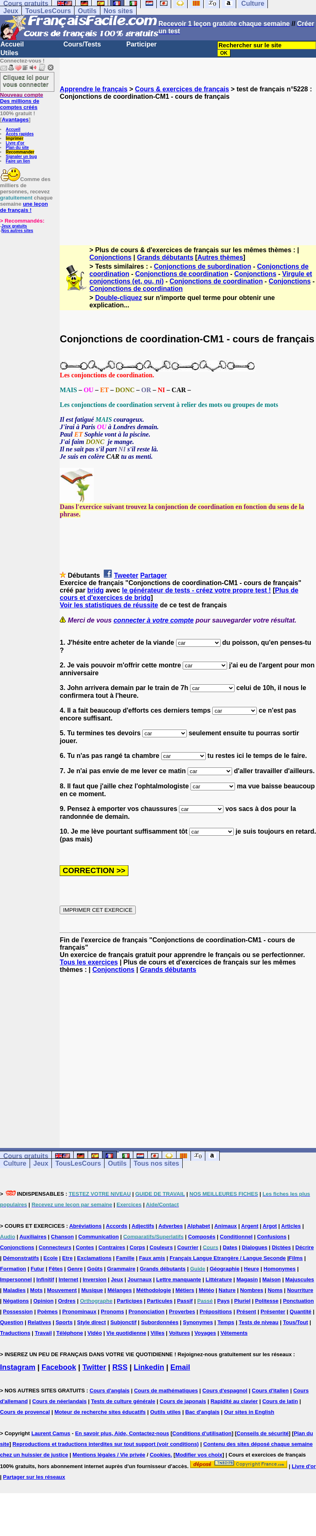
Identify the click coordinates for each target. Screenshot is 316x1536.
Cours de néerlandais (59, 1401)
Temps (225, 1322)
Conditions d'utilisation (202, 1433)
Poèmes (47, 1311)
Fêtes (56, 1269)
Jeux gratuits (14, 226)
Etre (67, 1258)
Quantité (300, 1311)
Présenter (272, 1311)
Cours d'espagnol (224, 1390)
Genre (75, 1269)
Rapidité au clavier (234, 1401)
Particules (159, 1301)
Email (180, 1367)
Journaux (140, 1279)
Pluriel (242, 1301)
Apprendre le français (94, 89)
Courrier (187, 1247)
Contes (85, 1247)
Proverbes (182, 1311)
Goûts (95, 1269)
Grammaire (121, 1269)
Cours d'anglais (110, 1390)
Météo (206, 1290)
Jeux (10, 10)
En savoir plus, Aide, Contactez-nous (122, 1433)
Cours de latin (280, 1401)
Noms (275, 1290)
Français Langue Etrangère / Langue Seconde (228, 1258)
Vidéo (95, 1333)
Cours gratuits (25, 1156)
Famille (125, 1258)
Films (296, 1258)
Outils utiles (165, 1412)
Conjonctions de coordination (181, 273)
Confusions (272, 1237)
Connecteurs (55, 1247)
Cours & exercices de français (182, 89)
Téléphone (69, 1333)
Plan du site (17, 147)
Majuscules (299, 1279)
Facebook (59, 1367)
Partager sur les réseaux (34, 1477)
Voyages (205, 1333)
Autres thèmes (220, 257)
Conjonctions (110, 257)
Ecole (51, 1258)
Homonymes (280, 1269)
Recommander (20, 152)
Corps (137, 1247)
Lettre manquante (178, 1279)
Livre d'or (15, 143)
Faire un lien (18, 161)
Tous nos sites (156, 1163)
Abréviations (85, 1226)
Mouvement (62, 1290)
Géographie (224, 1269)
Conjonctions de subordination (202, 266)
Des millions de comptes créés (21, 101)
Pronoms (112, 1311)
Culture (14, 1163)
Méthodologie (153, 1290)
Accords (116, 1226)
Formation (13, 1269)
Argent (249, 1226)
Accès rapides (20, 134)
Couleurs (161, 1247)
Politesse (267, 1301)
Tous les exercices (89, 962)
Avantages (15, 119)
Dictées (281, 1247)
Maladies (14, 1290)
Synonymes (198, 1322)
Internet (68, 1279)
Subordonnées (160, 1322)
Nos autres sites (17, 230)
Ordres (67, 1301)
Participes (129, 1301)
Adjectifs (143, 1226)
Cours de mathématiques (166, 1390)
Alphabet (198, 1226)
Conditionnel (236, 1237)
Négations (16, 1301)
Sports (64, 1322)
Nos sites (118, 10)
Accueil (12, 44)
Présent (246, 1311)
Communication (98, 1237)
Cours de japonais (183, 1401)
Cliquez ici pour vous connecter (26, 81)
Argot (270, 1226)
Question (11, 1322)
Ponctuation (298, 1301)
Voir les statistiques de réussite (109, 605)
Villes (158, 1333)
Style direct (91, 1322)
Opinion (43, 1301)
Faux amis (152, 1258)
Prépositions (216, 1311)
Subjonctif (123, 1322)
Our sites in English (249, 1412)
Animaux (225, 1226)
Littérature (218, 1279)
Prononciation (146, 1311)
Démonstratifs (21, 1258)
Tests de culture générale (123, 1401)
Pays (223, 1301)
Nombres (251, 1290)
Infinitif (45, 1279)
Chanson (62, 1237)
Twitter (94, 1367)
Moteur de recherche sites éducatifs (100, 1412)
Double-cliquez (118, 297)
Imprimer (14, 138)
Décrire (304, 1247)
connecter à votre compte (154, 620)
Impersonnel (16, 1279)
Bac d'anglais (202, 1412)
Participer (141, 44)
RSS (120, 1367)
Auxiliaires (32, 1237)
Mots (36, 1290)
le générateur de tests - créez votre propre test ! (196, 590)
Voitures (179, 1333)
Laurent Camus (50, 1433)
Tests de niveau (259, 1322)
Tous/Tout (295, 1322)
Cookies (160, 1455)
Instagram (17, 1367)
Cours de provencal (25, 1412)
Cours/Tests (82, 44)
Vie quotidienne (126, 1333)
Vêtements (234, 1333)
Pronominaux (79, 1311)
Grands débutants (165, 257)
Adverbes (170, 1226)
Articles (291, 1226)
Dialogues (254, 1247)
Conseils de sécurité (262, 1433)
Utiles (9, 52)
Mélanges (119, 1290)
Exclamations (94, 1258)
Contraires (111, 1247)
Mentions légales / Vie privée (108, 1455)
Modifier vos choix (198, 1455)
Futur (37, 1269)
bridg (95, 590)
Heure (251, 1269)
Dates (230, 1247)
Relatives (39, 1322)
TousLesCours (48, 10)
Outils (87, 10)
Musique (92, 1290)
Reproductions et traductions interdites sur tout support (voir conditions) (105, 1444)
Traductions (15, 1333)
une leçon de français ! (24, 207)
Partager (153, 575)
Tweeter (126, 575)
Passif (185, 1301)
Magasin (247, 1279)
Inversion (95, 1279)
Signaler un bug (21, 156)
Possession (18, 1311)
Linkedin (149, 1367)
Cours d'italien (270, 1390)
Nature (226, 1290)
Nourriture (300, 1290)
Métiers (184, 1290)
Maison (272, 1279)
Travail (43, 1333)
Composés (201, 1237)
